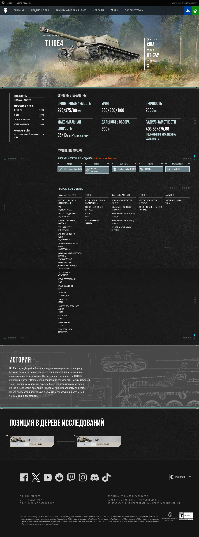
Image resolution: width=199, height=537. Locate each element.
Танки (114, 10)
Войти (175, 3)
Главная (19, 10)
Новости (98, 10)
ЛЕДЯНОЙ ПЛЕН (40, 10)
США (61, 35)
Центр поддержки (31, 500)
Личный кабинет (30, 496)
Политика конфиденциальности (128, 496)
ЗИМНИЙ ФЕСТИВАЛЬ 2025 (71, 10)
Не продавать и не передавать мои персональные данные (144, 503)
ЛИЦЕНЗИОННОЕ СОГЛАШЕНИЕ (37, 503)
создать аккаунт (189, 3)
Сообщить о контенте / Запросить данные (134, 500)
